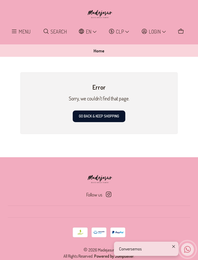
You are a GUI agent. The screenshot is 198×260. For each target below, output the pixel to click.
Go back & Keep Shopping (99, 116)
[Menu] (21, 32)
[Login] (154, 32)
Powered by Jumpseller (114, 256)
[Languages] (88, 32)
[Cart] (181, 32)
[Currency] (119, 32)
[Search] (55, 32)
